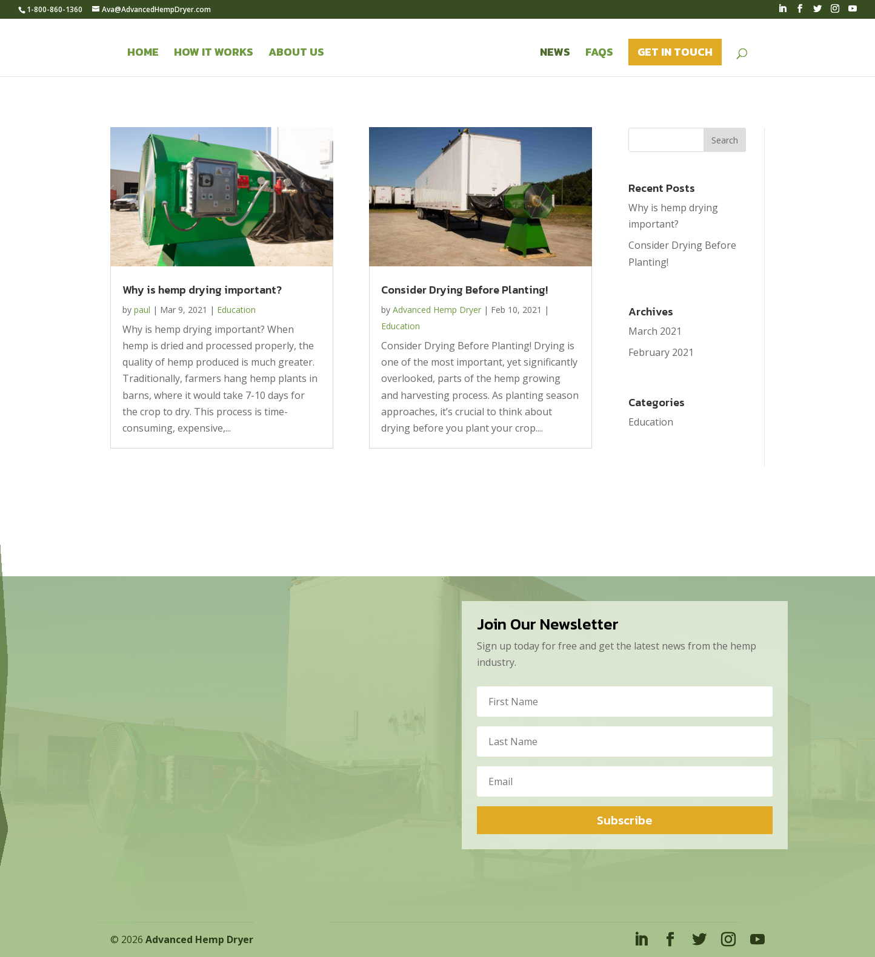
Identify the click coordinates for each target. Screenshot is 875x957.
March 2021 (655, 331)
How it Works (213, 54)
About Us (296, 54)
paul (142, 309)
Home (143, 54)
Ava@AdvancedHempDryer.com (12, 662)
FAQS (599, 54)
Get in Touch (675, 52)
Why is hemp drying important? (202, 289)
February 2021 (661, 352)
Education (236, 309)
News (555, 54)
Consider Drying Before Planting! (464, 289)
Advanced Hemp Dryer (437, 309)
